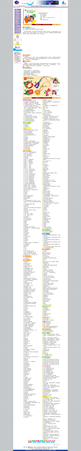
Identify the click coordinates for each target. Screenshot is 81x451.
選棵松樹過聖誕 (27, 407)
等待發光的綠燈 (46, 206)
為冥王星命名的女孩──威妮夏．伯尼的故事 (50, 430)
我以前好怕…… (26, 392)
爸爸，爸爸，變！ (27, 357)
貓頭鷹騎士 (45, 170)
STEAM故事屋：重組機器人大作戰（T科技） (50, 118)
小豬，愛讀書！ (27, 284)
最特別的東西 (45, 307)
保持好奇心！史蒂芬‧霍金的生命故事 (49, 423)
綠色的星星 (45, 151)
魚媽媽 (44, 99)
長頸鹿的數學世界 (46, 188)
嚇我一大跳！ (26, 229)
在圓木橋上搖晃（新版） (28, 266)
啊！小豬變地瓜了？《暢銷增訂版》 (30, 322)
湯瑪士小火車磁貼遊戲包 (28, 131)
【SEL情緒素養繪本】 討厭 (47, 194)
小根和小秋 (26, 262)
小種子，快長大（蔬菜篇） (28, 213)
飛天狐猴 (25, 372)
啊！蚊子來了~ (45, 210)
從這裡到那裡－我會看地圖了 (48, 198)
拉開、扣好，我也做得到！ (28, 153)
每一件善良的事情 (46, 256)
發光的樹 (44, 268)
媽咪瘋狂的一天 (27, 343)
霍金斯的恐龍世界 (27, 274)
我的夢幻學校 (45, 168)
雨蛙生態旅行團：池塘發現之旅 (29, 272)
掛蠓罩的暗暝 (45, 296)
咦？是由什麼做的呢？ (28, 219)
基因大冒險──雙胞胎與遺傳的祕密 (49, 136)
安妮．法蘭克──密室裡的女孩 (48, 407)
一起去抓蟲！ (26, 315)
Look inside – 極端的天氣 (28, 171)
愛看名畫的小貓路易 (46, 183)
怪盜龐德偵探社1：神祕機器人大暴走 (49, 341)
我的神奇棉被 (45, 162)
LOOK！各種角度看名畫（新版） (48, 368)
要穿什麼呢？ (26, 224)
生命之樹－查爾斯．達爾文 (47, 399)
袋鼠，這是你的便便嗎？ (28, 155)
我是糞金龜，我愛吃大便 (47, 100)
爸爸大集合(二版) (27, 320)
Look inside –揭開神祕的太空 (29, 176)
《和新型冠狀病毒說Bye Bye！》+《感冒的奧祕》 (32, 104)
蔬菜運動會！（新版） (28, 287)
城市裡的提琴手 (27, 406)
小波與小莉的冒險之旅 (28, 257)
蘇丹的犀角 (45, 274)
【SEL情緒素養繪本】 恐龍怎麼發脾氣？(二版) (32, 402)
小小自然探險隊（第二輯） (47, 355)
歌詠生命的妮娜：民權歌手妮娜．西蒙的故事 (51, 434)
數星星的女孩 (45, 262)
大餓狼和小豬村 (27, 380)
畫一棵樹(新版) (26, 350)
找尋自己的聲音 (27, 366)
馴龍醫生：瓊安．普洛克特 (47, 436)
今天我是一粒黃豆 (27, 236)
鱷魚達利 (44, 152)
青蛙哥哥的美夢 (46, 215)
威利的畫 (44, 312)
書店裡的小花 (45, 164)
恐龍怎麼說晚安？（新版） (28, 269)
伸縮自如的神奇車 (46, 177)
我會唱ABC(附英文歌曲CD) (47, 330)
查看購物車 (54, 6)
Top (58, 444)
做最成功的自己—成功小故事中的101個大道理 (51, 364)
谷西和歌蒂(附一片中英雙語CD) (48, 320)
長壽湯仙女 (26, 383)
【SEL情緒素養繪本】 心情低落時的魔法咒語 (51, 195)
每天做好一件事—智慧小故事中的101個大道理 (51, 359)
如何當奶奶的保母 (27, 403)
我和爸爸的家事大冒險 (47, 218)
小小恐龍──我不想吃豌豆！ (48, 112)
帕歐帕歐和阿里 (46, 350)
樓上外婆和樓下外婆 (46, 310)
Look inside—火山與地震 (28, 172)
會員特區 (34, 6)
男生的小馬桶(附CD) (27, 196)
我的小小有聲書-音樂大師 (28, 188)
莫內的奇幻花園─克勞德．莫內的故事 (49, 375)
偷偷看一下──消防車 (27, 166)
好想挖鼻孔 (45, 217)
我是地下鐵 (45, 297)
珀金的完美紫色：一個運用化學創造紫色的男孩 (51, 435)
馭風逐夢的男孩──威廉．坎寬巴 (48, 405)
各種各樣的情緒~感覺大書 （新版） (30, 305)
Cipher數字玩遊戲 (27, 148)
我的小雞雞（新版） (27, 263)
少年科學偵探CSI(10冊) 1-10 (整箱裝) (30, 116)
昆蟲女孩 (44, 424)
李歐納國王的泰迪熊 (46, 139)
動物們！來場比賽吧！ (47, 175)
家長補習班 (26, 360)
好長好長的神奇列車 (27, 154)
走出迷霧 (44, 259)
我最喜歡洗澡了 (27, 261)
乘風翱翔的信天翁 (46, 140)
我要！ (25, 247)
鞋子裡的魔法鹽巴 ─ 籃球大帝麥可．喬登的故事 (51, 398)
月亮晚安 (25, 193)
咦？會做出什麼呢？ (27, 218)
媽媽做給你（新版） (27, 292)
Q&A (17, 55)
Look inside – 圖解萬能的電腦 (29, 182)
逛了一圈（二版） (46, 380)
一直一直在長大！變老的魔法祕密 (49, 277)
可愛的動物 (26, 137)
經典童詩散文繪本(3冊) (47, 232)
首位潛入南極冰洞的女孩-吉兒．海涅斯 (50, 426)
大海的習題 (45, 250)
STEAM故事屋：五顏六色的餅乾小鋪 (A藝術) (50, 116)
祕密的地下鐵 (45, 439)
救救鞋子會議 (45, 353)
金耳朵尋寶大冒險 (46, 349)
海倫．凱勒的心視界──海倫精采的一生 (50, 404)
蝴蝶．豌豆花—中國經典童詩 (48, 231)
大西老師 (44, 150)
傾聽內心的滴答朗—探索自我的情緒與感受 (50, 288)
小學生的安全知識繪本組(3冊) (29, 121)
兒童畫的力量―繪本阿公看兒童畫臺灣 (49, 377)
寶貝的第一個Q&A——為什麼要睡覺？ (30, 187)
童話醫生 (44, 223)
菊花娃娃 (25, 281)
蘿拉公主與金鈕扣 (46, 325)
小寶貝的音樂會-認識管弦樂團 (29, 183)
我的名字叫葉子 (27, 334)
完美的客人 (26, 298)
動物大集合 (26, 246)
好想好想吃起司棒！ (46, 148)
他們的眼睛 (45, 273)
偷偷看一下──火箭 (27, 165)
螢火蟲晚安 (26, 342)
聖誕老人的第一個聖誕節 (47, 200)
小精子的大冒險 (27, 264)
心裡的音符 (26, 348)
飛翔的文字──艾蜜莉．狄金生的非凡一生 (50, 427)
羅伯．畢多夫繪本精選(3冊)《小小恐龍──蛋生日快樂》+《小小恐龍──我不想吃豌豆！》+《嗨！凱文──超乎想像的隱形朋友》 (32, 108)
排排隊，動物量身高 (27, 368)
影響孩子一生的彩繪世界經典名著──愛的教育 (51, 340)
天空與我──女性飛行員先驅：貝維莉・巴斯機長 (51, 428)
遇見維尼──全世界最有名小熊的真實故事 (31, 351)
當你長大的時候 (46, 267)
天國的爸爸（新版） (27, 275)
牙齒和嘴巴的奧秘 (27, 123)
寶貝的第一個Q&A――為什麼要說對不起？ (31, 189)
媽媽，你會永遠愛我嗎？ (28, 345)
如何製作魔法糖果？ (46, 212)
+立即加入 (17, 43)
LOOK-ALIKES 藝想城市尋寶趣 (48, 373)
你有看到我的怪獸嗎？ (28, 328)
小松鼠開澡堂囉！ (27, 243)
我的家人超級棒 (46, 169)
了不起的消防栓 (46, 205)
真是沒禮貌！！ (27, 205)
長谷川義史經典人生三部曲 (28, 111)
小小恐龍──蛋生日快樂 (47, 111)
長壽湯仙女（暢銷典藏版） (28, 384)
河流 (44, 260)
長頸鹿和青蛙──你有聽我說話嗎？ (30, 394)
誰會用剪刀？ (26, 235)
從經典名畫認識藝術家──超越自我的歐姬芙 (50, 389)
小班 (44, 163)
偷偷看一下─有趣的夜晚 (28, 160)
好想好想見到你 (46, 135)
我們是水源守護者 (46, 278)
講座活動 (17, 56)
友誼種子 (25, 309)
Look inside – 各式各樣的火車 (29, 181)
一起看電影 (26, 409)
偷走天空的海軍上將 (46, 204)
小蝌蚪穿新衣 (26, 331)
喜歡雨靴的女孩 (27, 371)
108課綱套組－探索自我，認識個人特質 (31, 105)
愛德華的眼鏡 (45, 130)
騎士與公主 (26, 310)
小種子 (25, 248)
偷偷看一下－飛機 (27, 167)
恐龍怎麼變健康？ (27, 363)
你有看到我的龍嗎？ (27, 327)
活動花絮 (17, 59)
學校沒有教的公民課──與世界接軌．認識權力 (51, 261)
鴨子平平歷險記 (27, 333)
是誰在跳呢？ (26, 217)
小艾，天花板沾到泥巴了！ (28, 415)
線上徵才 (17, 52)
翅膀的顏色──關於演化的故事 (48, 294)
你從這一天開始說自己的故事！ (48, 271)
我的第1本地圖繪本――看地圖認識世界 (30, 279)
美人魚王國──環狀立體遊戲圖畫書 (30, 152)
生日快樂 (44, 224)
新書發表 (17, 58)
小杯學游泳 (45, 157)
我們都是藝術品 (46, 388)
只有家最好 (26, 417)
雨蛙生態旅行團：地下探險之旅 (29, 349)
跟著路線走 (26, 339)
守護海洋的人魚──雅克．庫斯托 (48, 409)
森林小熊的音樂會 (46, 127)
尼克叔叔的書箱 (46, 282)
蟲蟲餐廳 (44, 209)
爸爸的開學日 (45, 142)
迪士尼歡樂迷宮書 (27, 149)
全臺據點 (43, 6)
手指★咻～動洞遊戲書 (28, 321)
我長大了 (25, 199)
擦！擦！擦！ (26, 190)
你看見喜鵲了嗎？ (46, 393)
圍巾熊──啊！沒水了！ (28, 332)
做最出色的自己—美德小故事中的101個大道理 (51, 363)
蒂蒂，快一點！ (46, 134)
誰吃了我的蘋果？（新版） (28, 297)
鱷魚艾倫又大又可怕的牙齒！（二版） (30, 330)
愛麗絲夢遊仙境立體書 (47, 322)
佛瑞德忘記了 (26, 396)
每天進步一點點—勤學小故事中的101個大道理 (51, 360)
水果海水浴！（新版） (28, 293)
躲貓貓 (25, 400)
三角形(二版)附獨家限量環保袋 (29, 389)
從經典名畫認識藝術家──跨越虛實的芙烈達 (50, 391)
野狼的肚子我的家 (27, 379)
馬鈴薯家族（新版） (27, 286)
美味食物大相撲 (46, 176)
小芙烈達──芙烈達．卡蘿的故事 (48, 387)
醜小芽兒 (44, 171)
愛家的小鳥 (45, 104)
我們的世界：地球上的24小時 (48, 276)
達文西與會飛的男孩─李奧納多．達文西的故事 (51, 376)
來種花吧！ (26, 225)
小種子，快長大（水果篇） (28, 214)
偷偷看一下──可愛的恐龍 (28, 163)
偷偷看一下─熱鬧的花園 (28, 161)
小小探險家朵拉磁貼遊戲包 (28, 133)
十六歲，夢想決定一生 (47, 358)
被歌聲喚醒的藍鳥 (46, 141)
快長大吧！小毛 (46, 316)
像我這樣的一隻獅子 (46, 124)
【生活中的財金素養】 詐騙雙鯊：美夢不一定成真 (51, 246)
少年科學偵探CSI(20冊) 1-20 (29, 118)
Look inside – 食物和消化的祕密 (29, 170)
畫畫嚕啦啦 (26, 295)
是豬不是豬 (45, 103)
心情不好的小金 (46, 133)
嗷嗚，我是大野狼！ (46, 192)
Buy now (57, 24)
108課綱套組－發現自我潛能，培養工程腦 (31, 102)
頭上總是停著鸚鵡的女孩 (28, 390)
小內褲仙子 (26, 377)
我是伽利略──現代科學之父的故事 (49, 420)
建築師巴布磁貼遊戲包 (28, 132)
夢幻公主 (25, 136)
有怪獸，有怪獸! (46, 318)
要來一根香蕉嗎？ (46, 145)
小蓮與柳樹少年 (46, 165)
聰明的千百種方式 (46, 156)
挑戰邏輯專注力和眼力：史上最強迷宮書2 (31, 143)
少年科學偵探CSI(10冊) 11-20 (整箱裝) (30, 117)
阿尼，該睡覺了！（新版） (28, 285)
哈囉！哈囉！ (26, 336)
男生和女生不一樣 (27, 127)
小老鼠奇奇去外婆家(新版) (28, 280)
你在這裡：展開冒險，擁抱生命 (48, 283)
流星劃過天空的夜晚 (27, 378)
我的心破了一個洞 (46, 254)
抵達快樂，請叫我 (46, 300)
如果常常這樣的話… (27, 319)
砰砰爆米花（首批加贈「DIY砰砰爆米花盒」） (32, 242)
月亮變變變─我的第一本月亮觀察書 (30, 302)
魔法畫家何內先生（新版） (47, 379)
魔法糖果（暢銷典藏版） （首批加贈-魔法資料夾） (52, 101)
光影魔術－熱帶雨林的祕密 (28, 325)
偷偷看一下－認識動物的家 (28, 159)
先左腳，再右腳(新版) (28, 270)
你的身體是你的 (46, 174)
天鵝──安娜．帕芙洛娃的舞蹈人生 (49, 408)
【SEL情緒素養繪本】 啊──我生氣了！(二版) (32, 200)
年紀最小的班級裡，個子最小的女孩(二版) (31, 356)
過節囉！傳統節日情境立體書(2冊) (30, 253)
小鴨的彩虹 (26, 212)
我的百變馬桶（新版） (28, 313)
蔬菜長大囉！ (26, 240)
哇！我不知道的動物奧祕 (28, 316)
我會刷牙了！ (26, 220)
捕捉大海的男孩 (46, 301)
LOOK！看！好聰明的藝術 (47, 374)
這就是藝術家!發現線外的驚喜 (48, 201)
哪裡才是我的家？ (27, 412)
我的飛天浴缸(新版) (27, 314)
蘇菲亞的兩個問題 (46, 110)
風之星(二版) (45, 255)
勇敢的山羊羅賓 (46, 266)
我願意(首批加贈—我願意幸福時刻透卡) (50, 289)
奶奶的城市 (26, 359)
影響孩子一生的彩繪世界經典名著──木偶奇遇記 (51, 338)
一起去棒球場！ (46, 144)
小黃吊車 (25, 241)
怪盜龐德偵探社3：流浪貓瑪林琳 (48, 343)
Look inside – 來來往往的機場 (29, 175)
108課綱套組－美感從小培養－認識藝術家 (31, 103)
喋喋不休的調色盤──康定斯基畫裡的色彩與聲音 (51, 386)
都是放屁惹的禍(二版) (28, 273)
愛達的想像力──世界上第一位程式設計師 (50, 410)
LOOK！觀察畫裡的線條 (47, 370)
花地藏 (44, 302)
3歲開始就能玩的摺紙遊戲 (28, 145)
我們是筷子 (45, 146)
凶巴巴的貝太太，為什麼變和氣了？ (30, 361)
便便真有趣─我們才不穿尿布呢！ (29, 226)
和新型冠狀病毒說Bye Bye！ (48, 123)
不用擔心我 (45, 207)
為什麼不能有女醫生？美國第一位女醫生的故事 (51, 403)
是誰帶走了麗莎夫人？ (47, 392)
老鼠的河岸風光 (46, 290)
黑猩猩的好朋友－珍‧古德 (47, 402)
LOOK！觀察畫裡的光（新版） (48, 371)
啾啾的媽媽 (45, 213)
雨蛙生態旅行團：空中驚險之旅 (29, 290)
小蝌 (44, 109)
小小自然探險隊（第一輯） (47, 354)
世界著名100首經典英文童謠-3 (48, 331)
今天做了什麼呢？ (46, 221)
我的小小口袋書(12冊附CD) (29, 195)
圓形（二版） (45, 106)
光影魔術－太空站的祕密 (28, 326)
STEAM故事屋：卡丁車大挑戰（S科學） (50, 117)
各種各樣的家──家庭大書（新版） (30, 278)
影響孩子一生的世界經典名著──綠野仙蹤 (50, 337)
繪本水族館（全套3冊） (28, 115)
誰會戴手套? (26, 234)
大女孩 (44, 211)
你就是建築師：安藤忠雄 (47, 394)
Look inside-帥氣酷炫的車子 (29, 178)
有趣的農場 (26, 138)
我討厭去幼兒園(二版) (28, 296)
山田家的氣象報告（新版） (28, 268)
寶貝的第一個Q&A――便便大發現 (29, 184)
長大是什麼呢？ (27, 232)
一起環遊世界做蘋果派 (47, 227)
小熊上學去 (26, 391)
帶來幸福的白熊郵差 (27, 388)
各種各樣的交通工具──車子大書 (48, 180)
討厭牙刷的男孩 (27, 373)
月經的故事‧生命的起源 (47, 279)
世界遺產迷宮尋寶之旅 (28, 385)
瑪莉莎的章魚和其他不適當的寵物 (30, 303)
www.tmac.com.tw (22, 6)
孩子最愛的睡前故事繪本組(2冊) (29, 110)
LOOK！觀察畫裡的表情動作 (48, 369)
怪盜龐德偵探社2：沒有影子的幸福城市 (50, 342)
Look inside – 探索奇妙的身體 (29, 177)
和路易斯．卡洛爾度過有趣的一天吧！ (49, 418)
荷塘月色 (25, 344)
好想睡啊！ (26, 231)
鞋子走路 (25, 194)
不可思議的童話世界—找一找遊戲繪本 (49, 181)
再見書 (25, 223)
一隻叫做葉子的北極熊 (47, 115)
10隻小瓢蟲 (26, 158)
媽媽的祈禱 (26, 374)
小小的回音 (45, 166)
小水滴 (25, 249)
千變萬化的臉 (26, 126)
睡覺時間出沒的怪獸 (46, 153)
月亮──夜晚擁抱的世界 (47, 128)
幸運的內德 (26, 301)
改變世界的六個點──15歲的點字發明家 (50, 413)
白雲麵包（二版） (27, 267)
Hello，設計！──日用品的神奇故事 (49, 272)
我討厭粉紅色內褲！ (46, 222)
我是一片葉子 (26, 211)
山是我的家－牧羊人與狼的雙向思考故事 (50, 265)
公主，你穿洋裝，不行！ (47, 160)
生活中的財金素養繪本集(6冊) (48, 247)
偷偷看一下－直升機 (27, 164)
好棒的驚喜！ (26, 230)
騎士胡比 (25, 307)
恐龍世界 (25, 139)
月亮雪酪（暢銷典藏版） (28, 395)
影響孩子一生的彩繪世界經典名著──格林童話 (51, 334)
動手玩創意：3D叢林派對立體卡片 (30, 144)
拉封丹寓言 (26, 299)
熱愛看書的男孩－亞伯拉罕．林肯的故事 (50, 397)
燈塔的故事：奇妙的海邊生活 (48, 284)
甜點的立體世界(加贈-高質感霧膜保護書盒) (50, 326)
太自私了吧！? (26, 206)
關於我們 (38, 6)
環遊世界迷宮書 (27, 147)
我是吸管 (44, 147)
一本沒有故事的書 (46, 122)
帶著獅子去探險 (46, 182)
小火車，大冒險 (27, 408)
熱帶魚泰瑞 (26, 397)
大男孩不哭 (45, 129)
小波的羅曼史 (26, 258)
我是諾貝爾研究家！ (27, 414)
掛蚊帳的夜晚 (45, 295)
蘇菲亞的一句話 (27, 354)
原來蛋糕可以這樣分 (46, 216)
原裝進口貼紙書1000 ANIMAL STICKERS (31, 130)
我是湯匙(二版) (26, 365)
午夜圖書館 (26, 355)
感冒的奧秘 (26, 125)
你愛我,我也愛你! (27, 198)
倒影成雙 (44, 381)
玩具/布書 (48, 6)
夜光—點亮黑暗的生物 (47, 199)
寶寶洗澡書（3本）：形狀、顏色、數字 (31, 254)
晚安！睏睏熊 (26, 386)
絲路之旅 (44, 251)
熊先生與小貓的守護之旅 (47, 228)
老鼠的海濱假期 (46, 291)
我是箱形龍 (26, 367)
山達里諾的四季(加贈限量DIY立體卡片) (49, 327)
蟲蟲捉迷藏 (26, 338)
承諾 (25, 337)
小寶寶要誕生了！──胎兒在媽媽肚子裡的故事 (32, 228)
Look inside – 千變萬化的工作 (29, 169)
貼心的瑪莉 (26, 362)
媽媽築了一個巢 (27, 413)
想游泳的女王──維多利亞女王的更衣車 (50, 411)
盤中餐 (44, 303)
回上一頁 (55, 444)
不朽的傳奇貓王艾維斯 (47, 429)
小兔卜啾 (25, 304)
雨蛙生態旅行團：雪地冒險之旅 (29, 291)
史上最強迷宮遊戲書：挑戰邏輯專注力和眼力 (32, 142)
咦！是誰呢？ (26, 308)
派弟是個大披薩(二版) (47, 313)
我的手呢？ (26, 192)
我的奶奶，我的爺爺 (46, 193)
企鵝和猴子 (45, 311)
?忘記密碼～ (18, 42)
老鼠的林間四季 (46, 285)
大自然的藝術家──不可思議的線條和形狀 (50, 105)
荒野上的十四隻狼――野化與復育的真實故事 (50, 280)
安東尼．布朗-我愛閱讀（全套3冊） (30, 252)
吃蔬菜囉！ (26, 237)
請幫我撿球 (45, 189)
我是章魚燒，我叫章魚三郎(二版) (29, 401)
